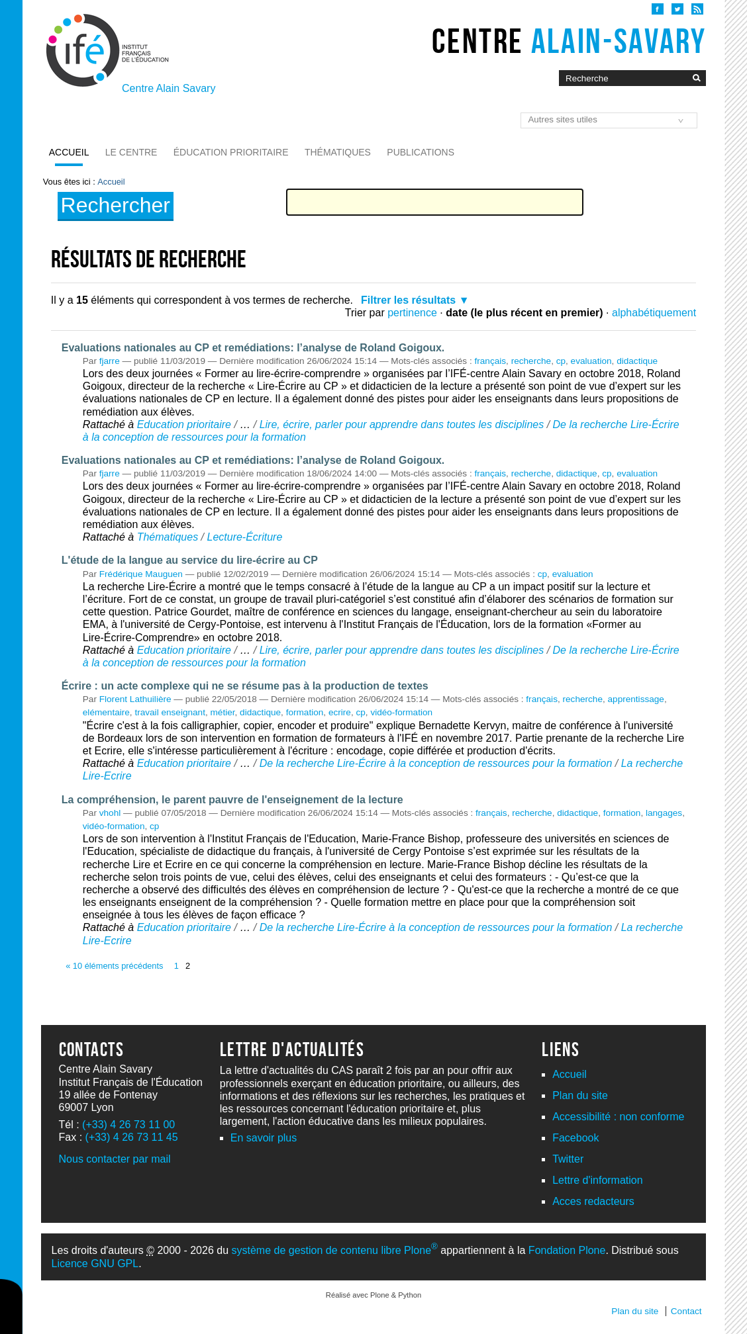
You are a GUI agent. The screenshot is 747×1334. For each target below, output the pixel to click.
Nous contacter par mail (115, 1159)
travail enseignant (169, 712)
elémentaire (106, 712)
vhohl (110, 813)
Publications (420, 152)
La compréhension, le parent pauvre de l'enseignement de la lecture (232, 799)
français (491, 361)
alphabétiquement (654, 312)
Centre (569, 41)
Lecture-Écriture (244, 537)
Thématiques (338, 152)
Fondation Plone (567, 1250)
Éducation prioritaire (231, 152)
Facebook (575, 1137)
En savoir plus (263, 1137)
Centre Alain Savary (168, 88)
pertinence (412, 312)
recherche (531, 361)
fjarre (109, 361)
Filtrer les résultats (408, 300)
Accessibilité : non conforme (618, 1116)
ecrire (339, 712)
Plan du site (580, 1095)
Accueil (69, 152)
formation (305, 712)
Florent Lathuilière (135, 699)
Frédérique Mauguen (141, 574)
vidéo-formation (401, 712)
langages (664, 813)
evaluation (591, 361)
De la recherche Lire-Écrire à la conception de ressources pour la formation (436, 763)
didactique (637, 361)
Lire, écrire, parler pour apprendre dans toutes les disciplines (402, 424)
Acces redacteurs (593, 1201)
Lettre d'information (597, 1180)
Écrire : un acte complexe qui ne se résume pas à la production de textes (245, 685)
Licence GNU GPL (95, 1263)
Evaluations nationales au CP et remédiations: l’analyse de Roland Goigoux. (253, 347)
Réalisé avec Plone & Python (373, 1295)
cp (561, 361)
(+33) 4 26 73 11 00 (128, 1124)
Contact (686, 1311)
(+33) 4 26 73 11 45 (131, 1137)
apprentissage (636, 699)
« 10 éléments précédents (114, 966)
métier (223, 712)
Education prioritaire (184, 424)
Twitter (567, 1159)
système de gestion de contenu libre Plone (335, 1250)
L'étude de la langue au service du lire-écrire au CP (190, 560)
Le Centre (131, 152)
